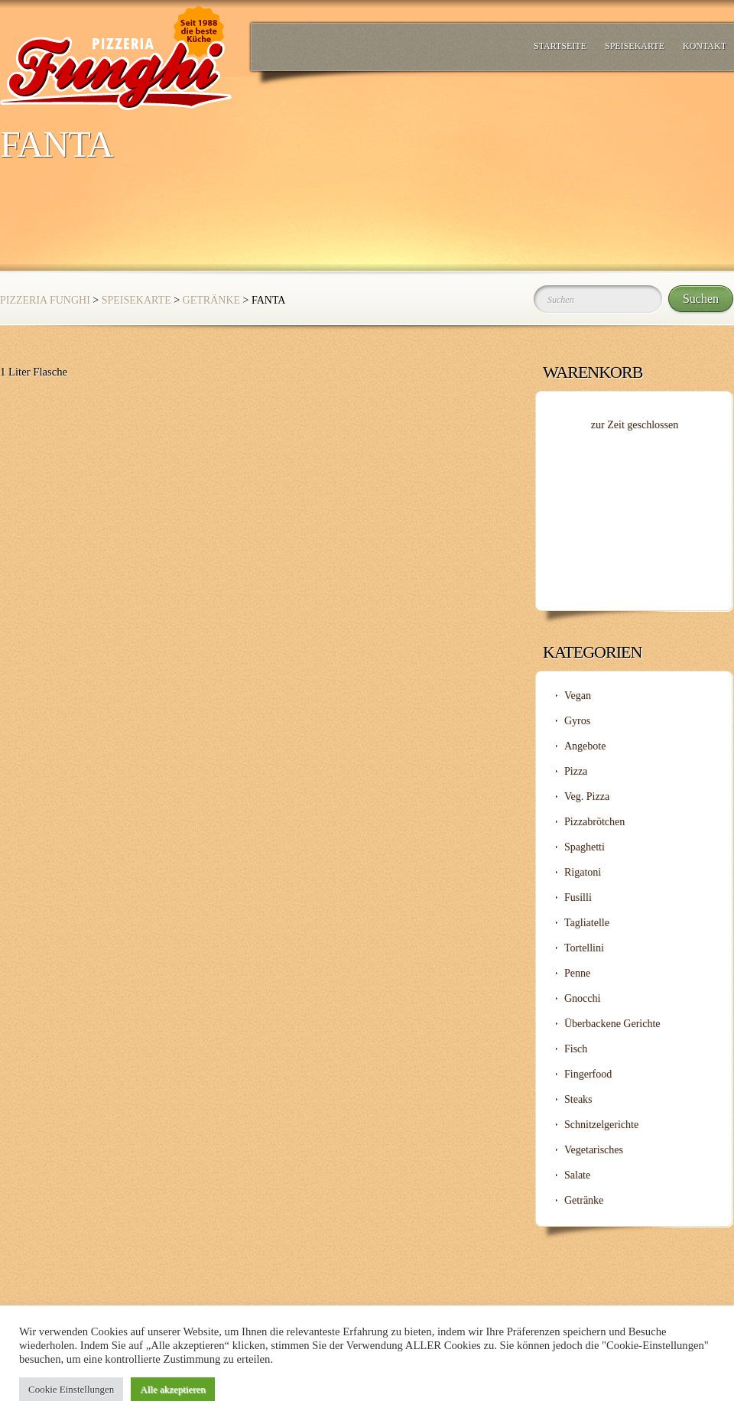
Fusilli (578, 897)
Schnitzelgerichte (601, 1124)
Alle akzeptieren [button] (173, 1389)
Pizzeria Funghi (45, 300)
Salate (577, 1175)
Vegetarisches (593, 1150)
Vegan (577, 695)
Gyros (577, 721)
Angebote (585, 746)
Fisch (575, 1049)
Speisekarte (634, 46)
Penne (577, 973)
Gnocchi (582, 998)
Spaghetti (584, 847)
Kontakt (704, 46)
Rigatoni (582, 872)
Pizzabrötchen (594, 821)
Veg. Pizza (586, 796)
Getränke (211, 300)
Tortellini (584, 948)
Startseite (560, 46)
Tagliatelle (586, 922)
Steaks (578, 1099)
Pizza (575, 771)
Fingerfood (588, 1074)
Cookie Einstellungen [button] (71, 1389)
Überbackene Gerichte (612, 1023)
